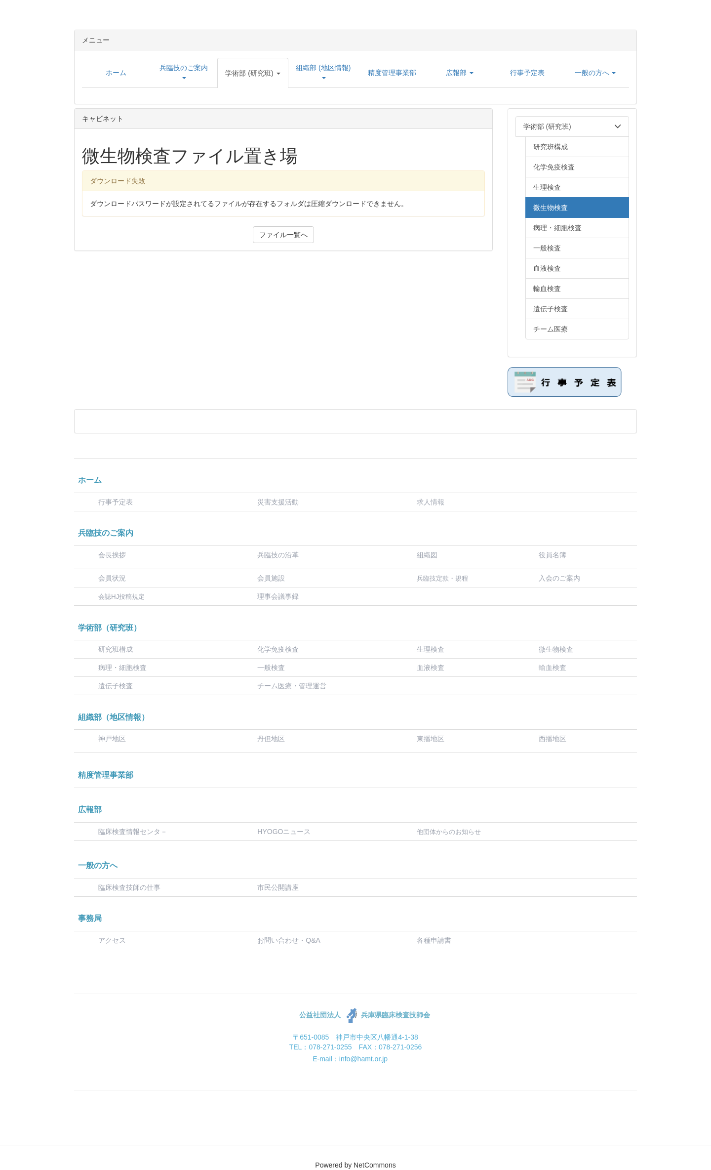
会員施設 (271, 578)
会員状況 (112, 578)
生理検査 (430, 649)
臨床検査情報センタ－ (132, 832)
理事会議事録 (278, 596)
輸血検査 (552, 667)
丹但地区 (271, 739)
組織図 (427, 555)
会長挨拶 (112, 555)
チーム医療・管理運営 (291, 686)
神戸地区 (112, 739)
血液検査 (430, 667)
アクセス (112, 940)
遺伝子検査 (115, 686)
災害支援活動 (278, 502)
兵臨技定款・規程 (442, 578)
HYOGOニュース (284, 832)
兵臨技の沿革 (278, 555)
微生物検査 (556, 649)
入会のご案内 (559, 578)
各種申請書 (434, 940)
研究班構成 (115, 649)
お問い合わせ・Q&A (288, 940)
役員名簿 (552, 555)
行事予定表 (115, 502)
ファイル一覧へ (283, 235)
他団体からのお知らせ (449, 832)
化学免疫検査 (278, 649)
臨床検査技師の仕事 (130, 887)
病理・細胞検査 (122, 667)
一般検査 (271, 667)
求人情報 (430, 502)
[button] (253, 73)
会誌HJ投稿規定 (121, 596)
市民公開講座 (278, 887)
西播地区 (552, 739)
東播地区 (430, 739)
